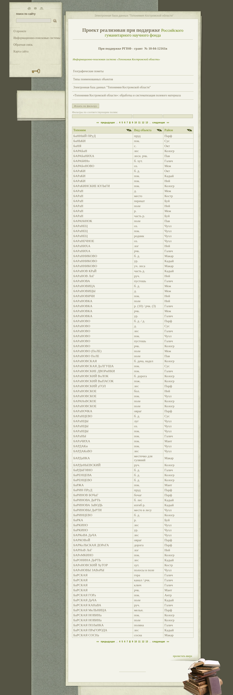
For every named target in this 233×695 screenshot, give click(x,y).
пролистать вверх (182, 656)
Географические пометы (88, 71)
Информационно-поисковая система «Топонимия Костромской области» (116, 59)
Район (168, 130)
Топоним (79, 130)
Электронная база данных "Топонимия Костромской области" (112, 87)
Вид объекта (142, 130)
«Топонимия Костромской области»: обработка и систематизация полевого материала (127, 95)
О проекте (19, 31)
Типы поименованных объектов (93, 79)
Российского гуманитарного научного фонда (144, 32)
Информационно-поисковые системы (36, 38)
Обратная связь (23, 44)
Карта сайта (20, 51)
